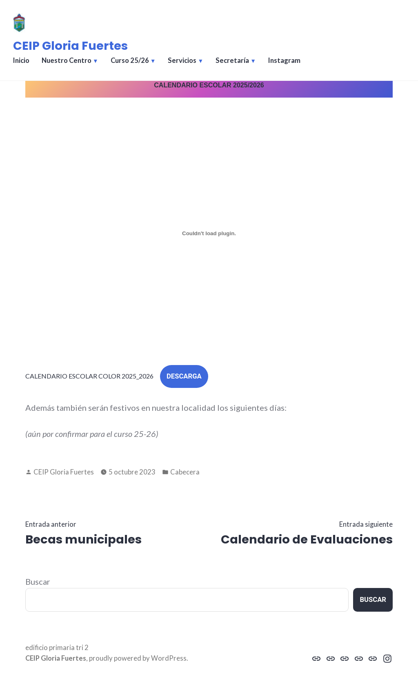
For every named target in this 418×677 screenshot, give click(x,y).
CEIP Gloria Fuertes (70, 46)
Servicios (182, 60)
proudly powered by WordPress (138, 658)
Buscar (37, 581)
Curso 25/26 (130, 60)
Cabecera (185, 472)
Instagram (284, 60)
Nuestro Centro (66, 60)
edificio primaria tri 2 (57, 648)
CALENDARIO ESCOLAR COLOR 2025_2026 (89, 376)
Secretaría (232, 60)
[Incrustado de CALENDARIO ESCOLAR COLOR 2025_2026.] (209, 233)
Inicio (21, 60)
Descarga (184, 376)
